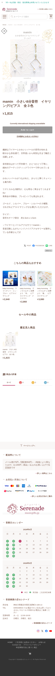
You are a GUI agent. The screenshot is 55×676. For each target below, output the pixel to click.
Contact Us (16, 645)
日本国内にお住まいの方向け (27, 136)
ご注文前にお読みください (45, 9)
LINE (49, 245)
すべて (9, 382)
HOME (10, 642)
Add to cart (27, 130)
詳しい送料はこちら (44, 473)
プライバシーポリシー (32, 645)
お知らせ (42, 642)
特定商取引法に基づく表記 (26, 647)
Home (4, 24)
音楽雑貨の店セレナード (43, 623)
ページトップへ (27, 445)
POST (27, 245)
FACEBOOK (38, 245)
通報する (48, 250)
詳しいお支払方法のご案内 (42, 496)
